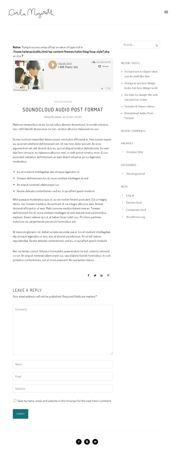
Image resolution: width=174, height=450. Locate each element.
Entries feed (134, 202)
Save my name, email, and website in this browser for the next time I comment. (64, 401)
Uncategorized (63, 101)
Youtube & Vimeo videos (139, 106)
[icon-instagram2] (88, 442)
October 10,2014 (74, 117)
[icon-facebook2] (80, 442)
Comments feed (136, 210)
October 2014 (134, 152)
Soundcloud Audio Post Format (63, 109)
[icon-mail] (95, 442)
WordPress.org (135, 217)
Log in (130, 195)
